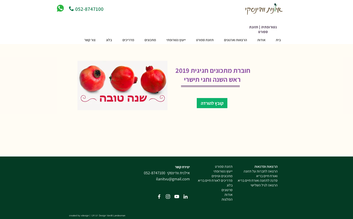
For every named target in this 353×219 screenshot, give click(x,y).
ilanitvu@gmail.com (173, 178)
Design (102, 215)
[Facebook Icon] (159, 196)
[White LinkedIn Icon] (185, 196)
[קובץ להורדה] (212, 103)
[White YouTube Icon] (177, 196)
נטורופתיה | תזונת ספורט (263, 29)
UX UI (94, 215)
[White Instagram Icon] (168, 196)
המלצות (227, 199)
